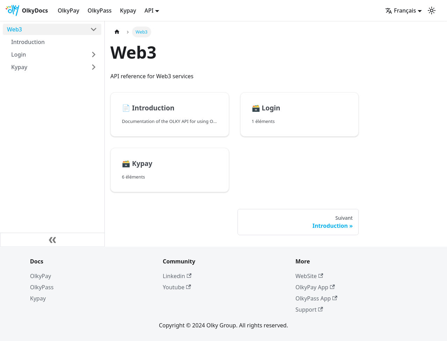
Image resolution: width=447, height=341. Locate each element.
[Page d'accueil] (117, 32)
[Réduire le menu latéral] (52, 240)
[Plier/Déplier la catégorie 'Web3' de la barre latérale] (93, 29)
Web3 (14, 29)
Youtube (177, 287)
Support (309, 309)
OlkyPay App (315, 287)
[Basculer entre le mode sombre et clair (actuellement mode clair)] (431, 10)
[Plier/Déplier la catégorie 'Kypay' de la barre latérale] (93, 67)
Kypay (128, 10)
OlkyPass (100, 10)
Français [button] (400, 10)
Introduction (28, 42)
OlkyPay (68, 10)
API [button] (149, 10)
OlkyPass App (316, 298)
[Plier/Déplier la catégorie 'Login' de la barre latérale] (93, 54)
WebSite (309, 276)
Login (18, 54)
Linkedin (177, 276)
